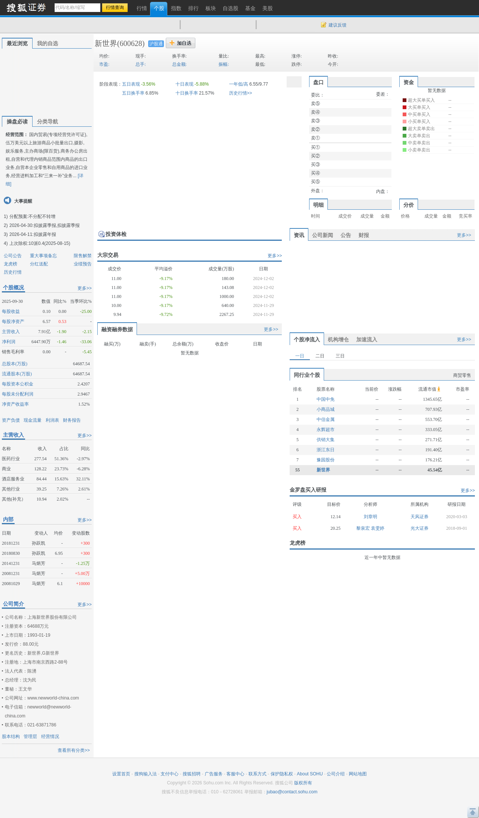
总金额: (179, 64)
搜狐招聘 (192, 774)
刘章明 (370, 516)
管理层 (30, 736)
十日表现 (184, 84)
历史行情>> (240, 93)
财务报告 (72, 420)
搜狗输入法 (145, 774)
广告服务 (214, 774)
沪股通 (156, 43)
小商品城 (326, 409)
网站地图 (358, 774)
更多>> (84, 288)
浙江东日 (326, 449)
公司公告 (13, 255)
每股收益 (11, 311)
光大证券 (419, 528)
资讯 (299, 235)
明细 (318, 205)
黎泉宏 (363, 528)
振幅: (224, 64)
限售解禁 (83, 255)
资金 (408, 82)
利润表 (52, 420)
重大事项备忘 (43, 255)
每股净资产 (13, 321)
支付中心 (170, 774)
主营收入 (11, 331)
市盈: (104, 64)
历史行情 (13, 272)
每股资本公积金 (17, 384)
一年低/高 (238, 84)
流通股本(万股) (17, 373)
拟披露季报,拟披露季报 (57, 225)
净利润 (8, 341)
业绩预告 (83, 264)
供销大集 (326, 439)
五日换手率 (133, 93)
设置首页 (121, 774)
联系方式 (257, 774)
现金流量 (33, 420)
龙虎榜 (10, 264)
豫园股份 (326, 459)
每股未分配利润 (17, 394)
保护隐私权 (282, 774)
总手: (140, 64)
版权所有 (303, 782)
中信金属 (326, 419)
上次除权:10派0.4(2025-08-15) (39, 243)
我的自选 (47, 43)
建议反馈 (338, 25)
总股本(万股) (14, 363)
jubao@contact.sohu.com (292, 791)
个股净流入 (307, 339)
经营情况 (50, 736)
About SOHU (310, 774)
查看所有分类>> (74, 750)
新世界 (106, 43)
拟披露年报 (45, 234)
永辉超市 (326, 429)
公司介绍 (336, 774)
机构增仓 (338, 339)
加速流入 (366, 339)
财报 (364, 235)
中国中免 (326, 399)
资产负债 (11, 420)
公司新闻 (322, 235)
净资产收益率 (15, 404)
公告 (346, 235)
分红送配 (39, 264)
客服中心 (235, 774)
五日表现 (131, 84)
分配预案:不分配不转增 (32, 216)
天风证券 (419, 516)
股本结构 (11, 736)
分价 (408, 205)
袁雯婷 (377, 528)
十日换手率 (187, 93)
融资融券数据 (117, 329)
